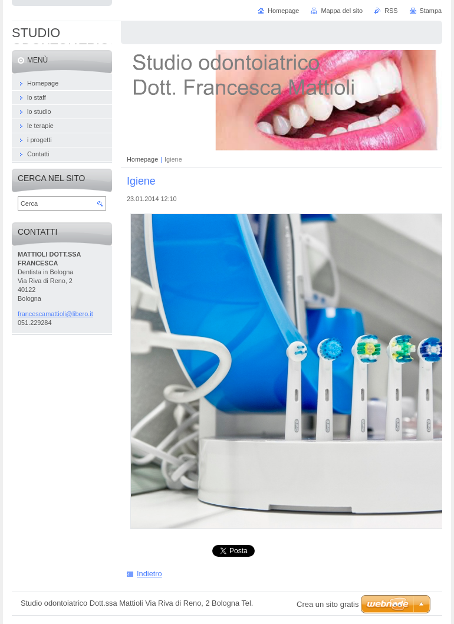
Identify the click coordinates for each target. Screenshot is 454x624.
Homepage (142, 159)
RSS (390, 10)
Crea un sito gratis (328, 604)
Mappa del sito (342, 10)
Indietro (149, 573)
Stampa (431, 10)
